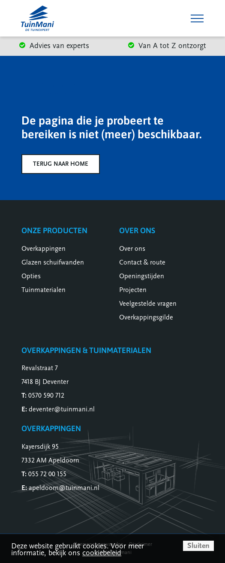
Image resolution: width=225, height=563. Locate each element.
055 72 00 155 (47, 474)
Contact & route (142, 262)
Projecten (133, 290)
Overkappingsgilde (146, 317)
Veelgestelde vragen (148, 303)
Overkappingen (43, 249)
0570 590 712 (46, 395)
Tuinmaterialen (43, 290)
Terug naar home (60, 163)
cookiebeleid (101, 552)
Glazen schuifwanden (52, 262)
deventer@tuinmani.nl (62, 409)
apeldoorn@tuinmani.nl (64, 488)
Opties (31, 276)
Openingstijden (141, 276)
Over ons (132, 249)
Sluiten (198, 545)
